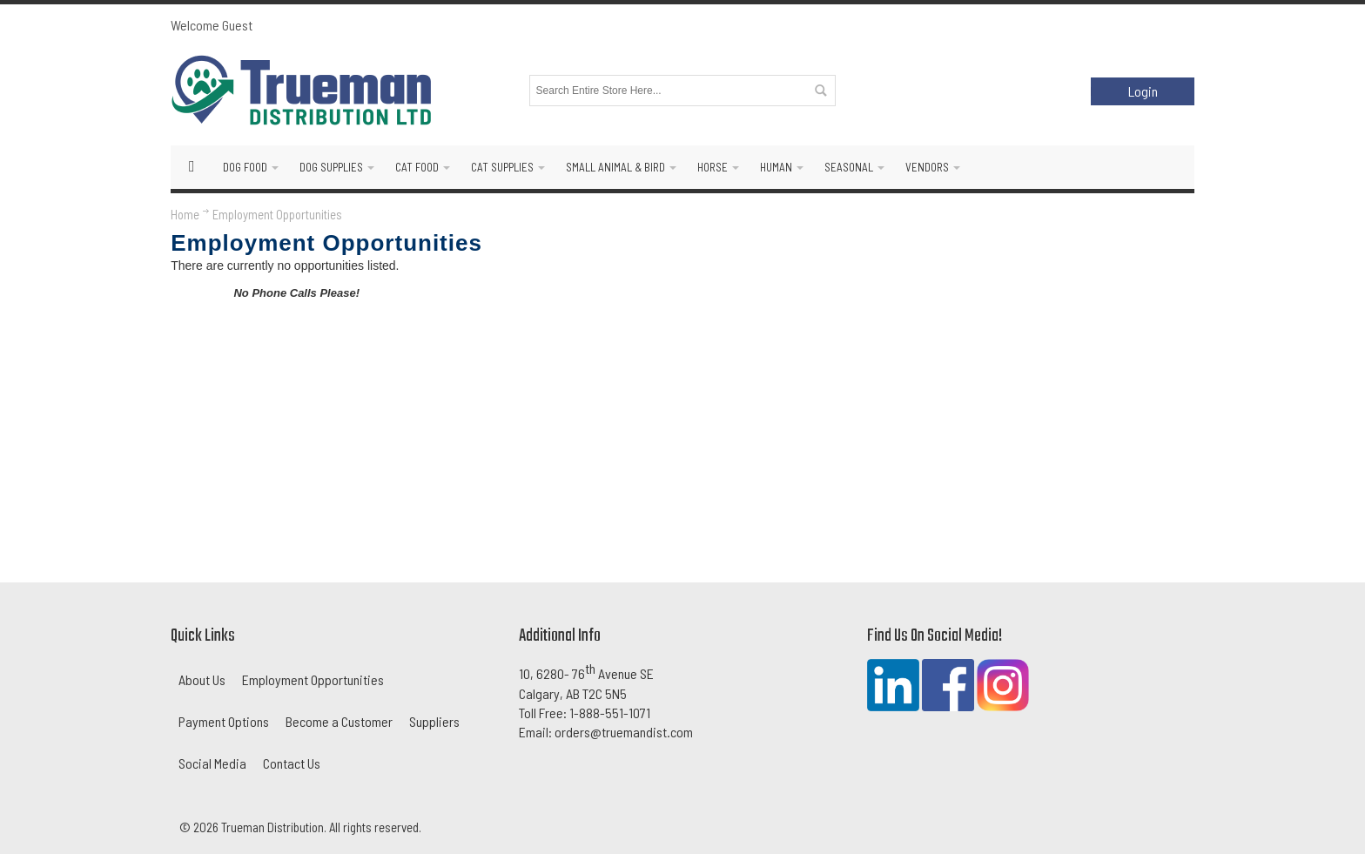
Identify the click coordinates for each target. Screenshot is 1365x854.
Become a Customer (339, 721)
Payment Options (223, 721)
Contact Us (291, 763)
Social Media (212, 763)
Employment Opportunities (313, 679)
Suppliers (434, 721)
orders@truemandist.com (624, 731)
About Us (201, 679)
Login (1143, 91)
